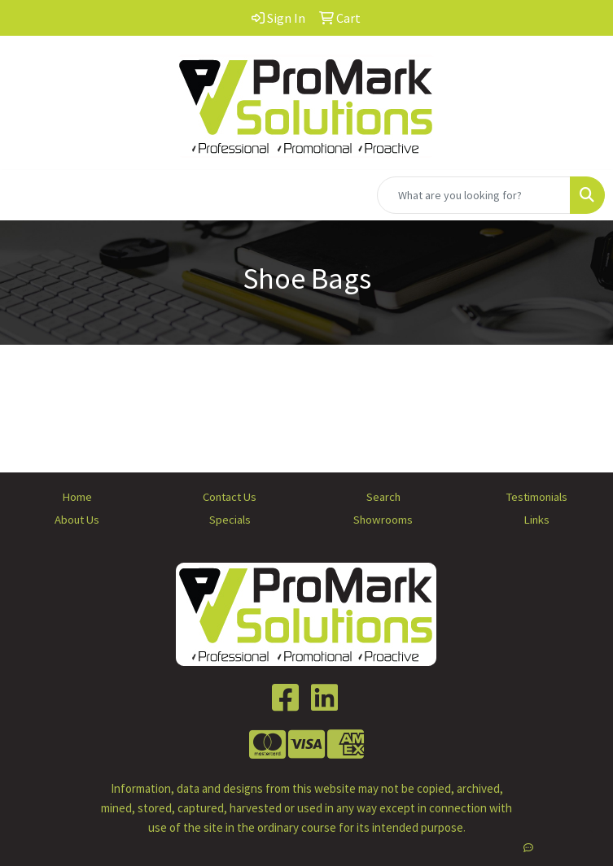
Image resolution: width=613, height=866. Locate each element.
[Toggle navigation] (25, 195)
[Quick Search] (474, 195)
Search (383, 497)
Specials (230, 519)
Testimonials (536, 497)
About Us (77, 519)
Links (536, 519)
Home (77, 497)
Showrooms (383, 519)
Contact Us (229, 497)
